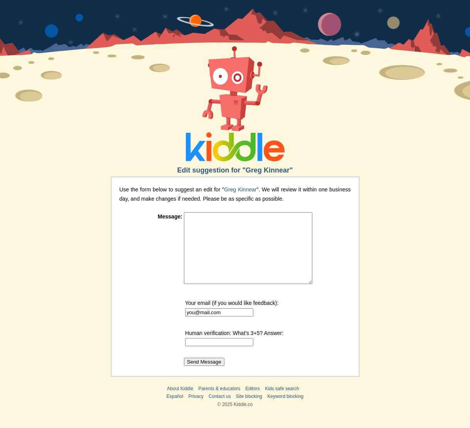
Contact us (220, 410)
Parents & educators (219, 402)
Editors (253, 402)
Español (175, 410)
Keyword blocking (285, 410)
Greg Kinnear (240, 189)
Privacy (195, 410)
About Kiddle (180, 402)
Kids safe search (282, 402)
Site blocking (249, 410)
